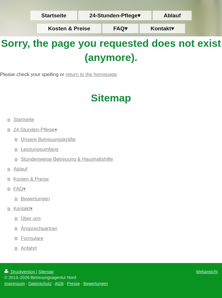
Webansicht (207, 271)
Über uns (31, 218)
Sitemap (46, 271)
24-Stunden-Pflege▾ (35, 129)
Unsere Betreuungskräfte (48, 139)
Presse (73, 283)
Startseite (23, 119)
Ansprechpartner (39, 228)
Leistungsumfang (39, 149)
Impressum (14, 283)
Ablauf (20, 169)
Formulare (32, 238)
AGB (59, 283)
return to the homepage (91, 74)
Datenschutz (39, 283)
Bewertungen (35, 198)
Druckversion (20, 271)
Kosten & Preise (31, 179)
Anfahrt (29, 248)
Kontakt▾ (23, 208)
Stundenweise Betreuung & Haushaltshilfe (67, 159)
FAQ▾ (19, 189)
